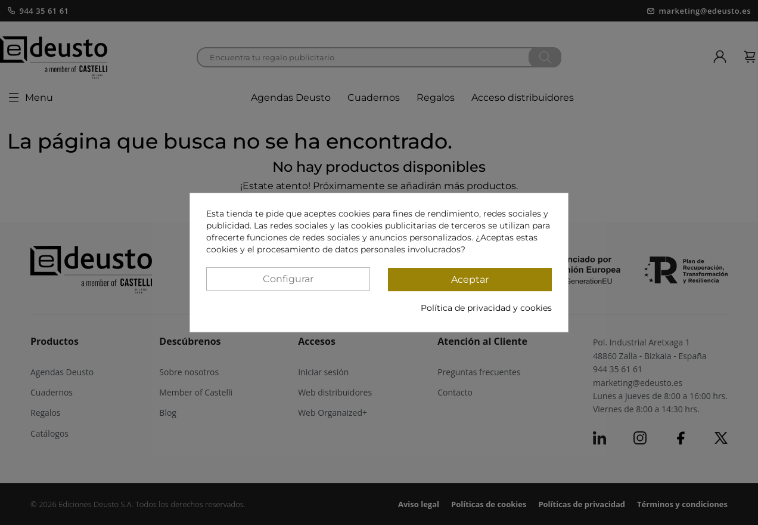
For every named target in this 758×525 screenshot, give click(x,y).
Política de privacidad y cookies (486, 307)
